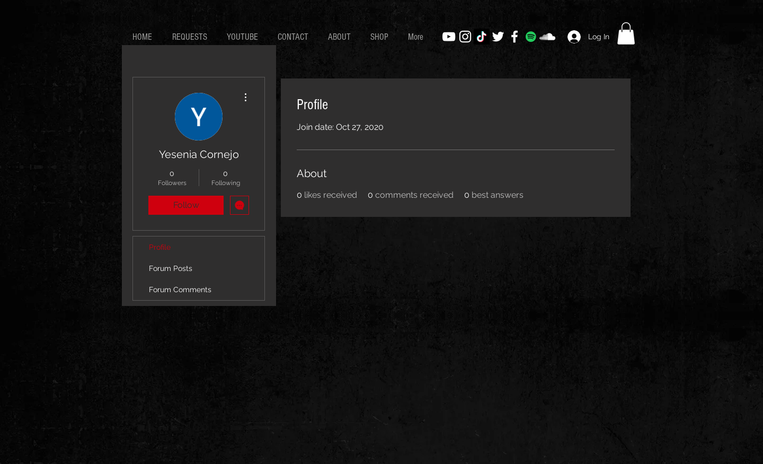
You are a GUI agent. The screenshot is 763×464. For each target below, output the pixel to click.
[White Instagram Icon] (465, 37)
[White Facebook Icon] (514, 37)
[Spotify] (531, 37)
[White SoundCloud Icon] (547, 37)
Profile (160, 247)
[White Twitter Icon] (498, 37)
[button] (626, 33)
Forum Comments (180, 289)
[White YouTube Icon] (449, 37)
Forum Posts (170, 268)
